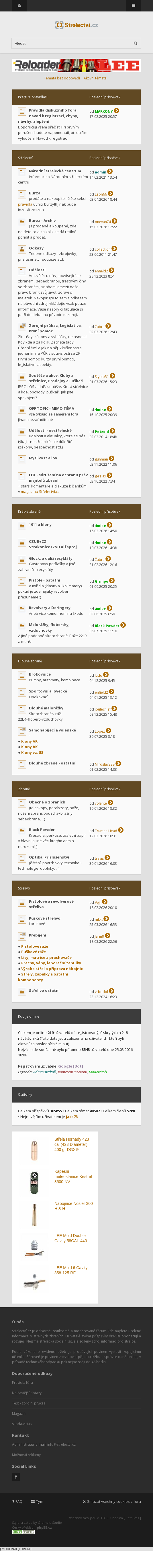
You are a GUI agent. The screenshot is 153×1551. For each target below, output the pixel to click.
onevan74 (103, 221)
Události (37, 269)
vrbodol (101, 991)
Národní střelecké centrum (55, 170)
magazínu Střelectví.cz (40, 491)
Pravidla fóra (22, 1382)
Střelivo (24, 888)
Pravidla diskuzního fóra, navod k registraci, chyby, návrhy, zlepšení (48, 116)
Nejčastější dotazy (27, 1392)
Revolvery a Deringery (49, 607)
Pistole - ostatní (44, 580)
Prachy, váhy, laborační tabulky (51, 962)
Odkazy (36, 248)
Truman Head (106, 830)
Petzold (102, 431)
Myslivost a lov (43, 458)
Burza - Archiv (42, 220)
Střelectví (25, 157)
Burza (34, 193)
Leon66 (101, 194)
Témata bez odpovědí (62, 78)
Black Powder (107, 625)
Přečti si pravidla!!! (33, 97)
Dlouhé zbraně (30, 661)
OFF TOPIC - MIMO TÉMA (51, 408)
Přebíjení (37, 935)
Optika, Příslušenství (49, 857)
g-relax (100, 476)
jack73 (72, 1116)
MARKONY (104, 111)
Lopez (100, 731)
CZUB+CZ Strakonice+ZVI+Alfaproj (53, 544)
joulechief (103, 709)
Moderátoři (98, 1071)
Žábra (100, 326)
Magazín (18, 1413)
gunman (101, 459)
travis (99, 858)
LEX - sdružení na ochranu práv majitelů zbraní (58, 477)
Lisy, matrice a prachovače (46, 957)
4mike (100, 409)
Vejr (98, 902)
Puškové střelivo (44, 918)
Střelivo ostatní (44, 990)
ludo (98, 675)
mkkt (99, 919)
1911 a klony (40, 524)
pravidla (25, 204)
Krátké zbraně (29, 511)
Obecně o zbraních (47, 802)
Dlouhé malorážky (46, 708)
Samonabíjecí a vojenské (52, 730)
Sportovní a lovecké (48, 691)
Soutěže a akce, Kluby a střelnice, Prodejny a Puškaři (56, 378)
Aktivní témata (95, 78)
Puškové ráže (33, 951)
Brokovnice (40, 674)
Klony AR (29, 741)
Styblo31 (102, 376)
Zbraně (24, 789)
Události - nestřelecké (50, 430)
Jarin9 (99, 936)
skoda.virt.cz (22, 1423)
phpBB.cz (44, 1527)
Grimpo (101, 581)
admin (100, 172)
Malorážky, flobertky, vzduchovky (49, 627)
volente (101, 803)
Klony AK (29, 746)
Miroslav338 (105, 764)
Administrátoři (44, 1071)
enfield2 (101, 271)
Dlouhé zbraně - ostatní (52, 763)
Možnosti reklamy (26, 1454)
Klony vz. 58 (32, 752)
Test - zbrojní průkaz (28, 1403)
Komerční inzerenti (72, 1071)
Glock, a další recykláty (50, 558)
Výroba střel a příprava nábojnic (52, 968)
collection (103, 249)
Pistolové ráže (34, 946)
